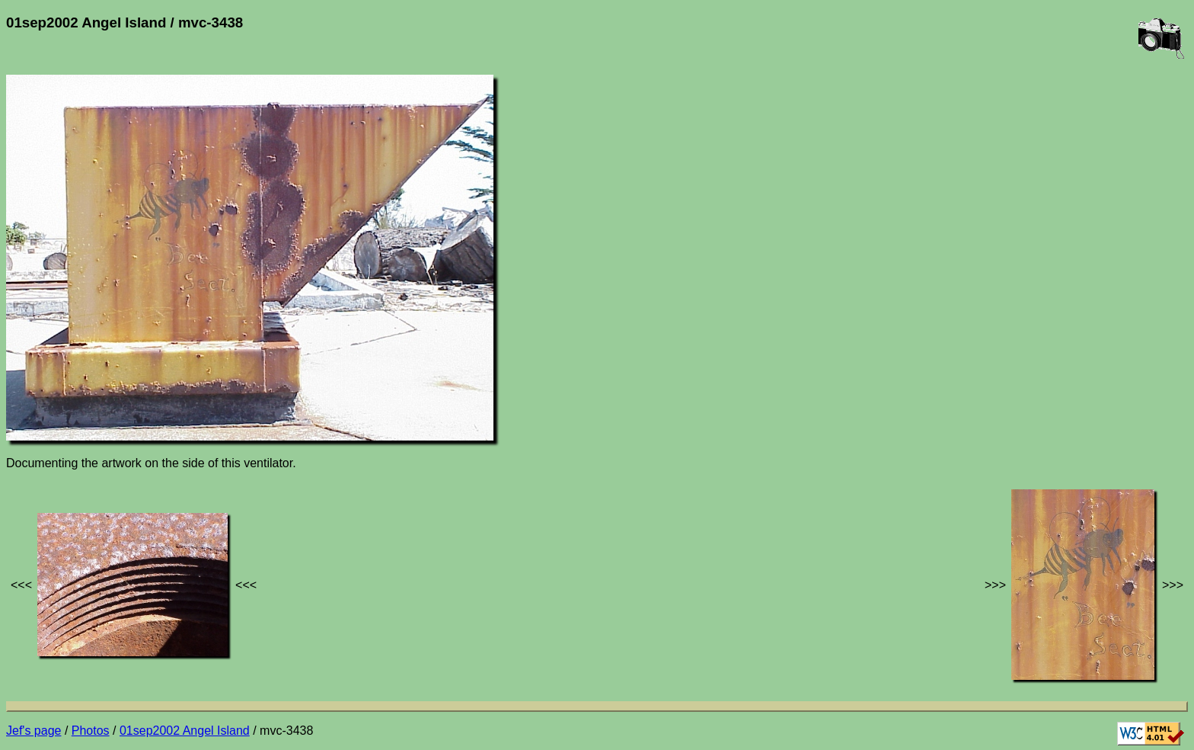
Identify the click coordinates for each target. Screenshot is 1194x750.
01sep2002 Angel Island (185, 730)
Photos (91, 730)
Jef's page (33, 730)
